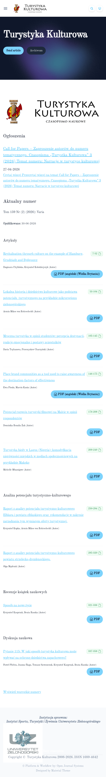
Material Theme (60, 770)
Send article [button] (13, 50)
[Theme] (100, 8)
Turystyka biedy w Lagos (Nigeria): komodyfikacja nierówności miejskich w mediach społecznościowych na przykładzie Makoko (40, 456)
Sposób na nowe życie (17, 605)
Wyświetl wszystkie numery (22, 692)
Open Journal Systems (70, 766)
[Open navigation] (5, 8)
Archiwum (36, 50)
